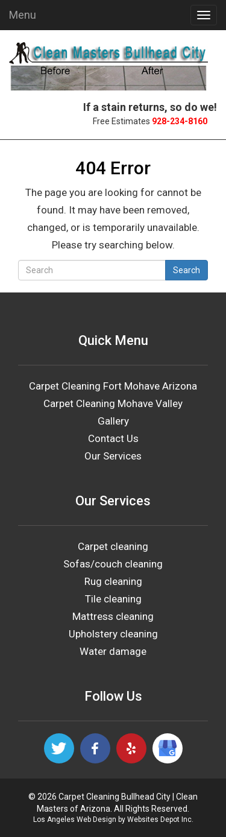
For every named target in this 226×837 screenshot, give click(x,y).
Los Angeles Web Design (74, 819)
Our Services (113, 456)
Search (186, 270)
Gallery (113, 421)
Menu (22, 14)
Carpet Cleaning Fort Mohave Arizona (113, 386)
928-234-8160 (179, 121)
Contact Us (113, 438)
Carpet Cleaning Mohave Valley (113, 403)
